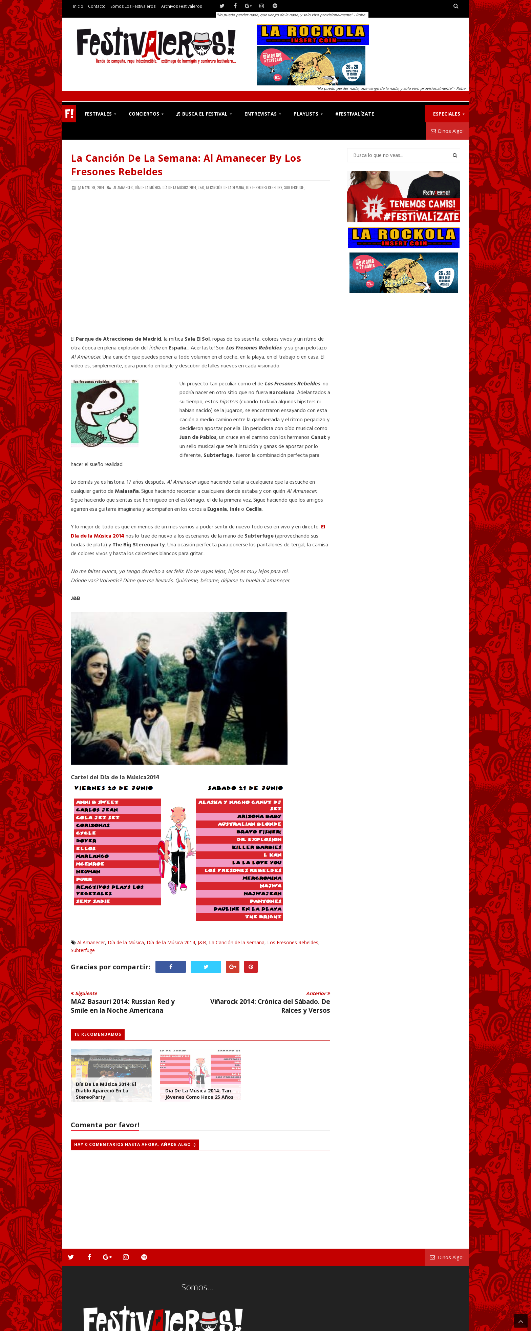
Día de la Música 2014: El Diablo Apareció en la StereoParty (106, 1090)
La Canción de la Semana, (225, 187)
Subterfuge (83, 950)
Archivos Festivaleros (181, 6)
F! (69, 113)
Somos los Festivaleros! (133, 6)
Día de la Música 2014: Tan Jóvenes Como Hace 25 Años (199, 1093)
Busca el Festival (202, 113)
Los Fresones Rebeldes (292, 942)
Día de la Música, (148, 187)
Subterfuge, (294, 187)
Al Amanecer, (123, 187)
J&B (202, 942)
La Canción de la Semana (236, 942)
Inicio (78, 6)
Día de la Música (126, 942)
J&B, (201, 187)
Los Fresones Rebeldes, (264, 187)
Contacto (97, 6)
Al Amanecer (91, 942)
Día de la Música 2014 (171, 942)
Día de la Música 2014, (180, 187)
